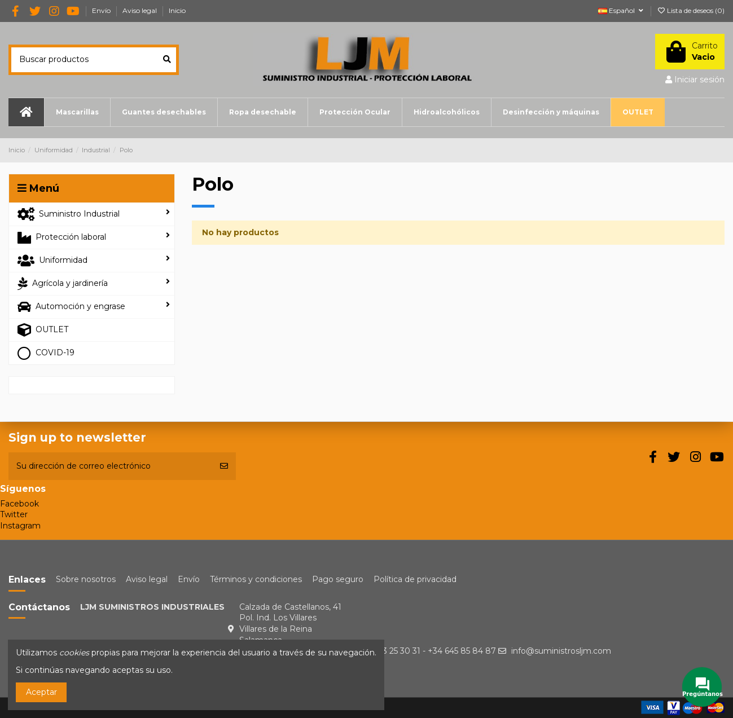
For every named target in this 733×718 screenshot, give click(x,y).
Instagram (20, 526)
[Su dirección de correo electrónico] (110, 466)
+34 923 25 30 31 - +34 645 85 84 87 (426, 651)
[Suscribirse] (224, 466)
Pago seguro (337, 579)
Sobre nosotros (86, 579)
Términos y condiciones (256, 579)
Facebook (19, 504)
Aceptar (41, 692)
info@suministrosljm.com (561, 651)
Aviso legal (140, 10)
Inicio (177, 10)
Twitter (14, 514)
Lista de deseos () (691, 10)
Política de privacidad (415, 579)
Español (621, 10)
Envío (102, 10)
